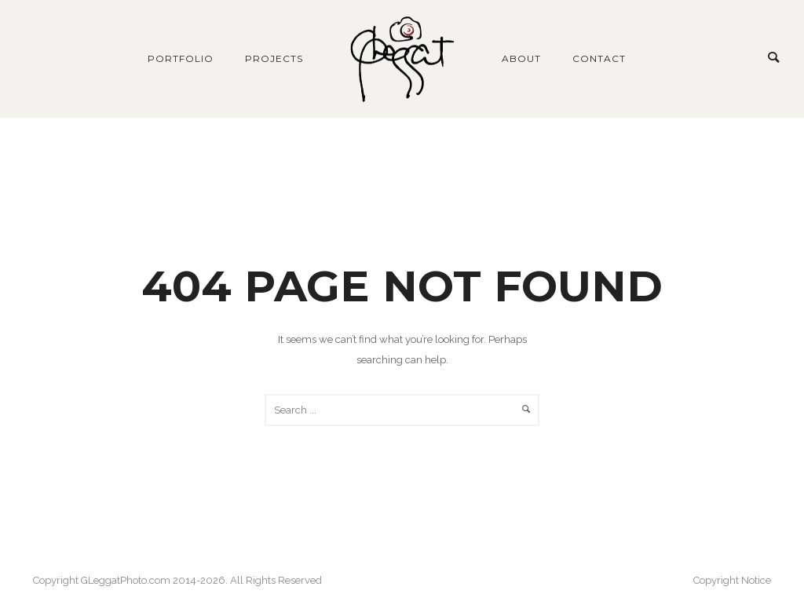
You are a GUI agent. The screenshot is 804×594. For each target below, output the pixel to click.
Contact (599, 58)
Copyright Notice (732, 580)
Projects (274, 58)
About (521, 58)
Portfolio (181, 58)
